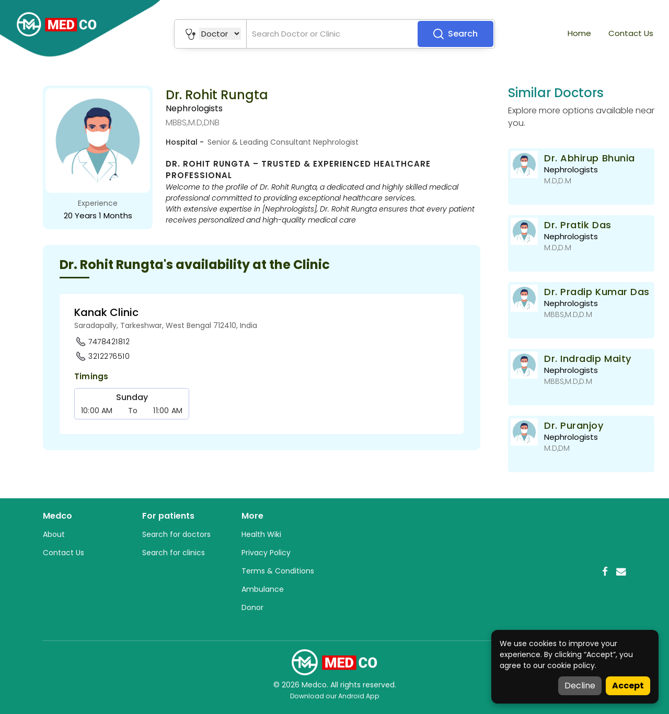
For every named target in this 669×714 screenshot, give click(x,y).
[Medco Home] (334, 662)
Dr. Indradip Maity (587, 358)
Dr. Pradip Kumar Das (597, 291)
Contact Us (630, 33)
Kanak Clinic (106, 312)
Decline (579, 686)
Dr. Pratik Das (578, 224)
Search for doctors (176, 534)
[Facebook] (605, 571)
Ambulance (262, 589)
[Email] (621, 571)
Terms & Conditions (277, 571)
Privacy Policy (266, 552)
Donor (252, 607)
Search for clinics (173, 552)
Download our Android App (334, 696)
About (54, 534)
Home (579, 33)
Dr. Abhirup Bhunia (589, 158)
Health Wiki (261, 534)
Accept (628, 686)
